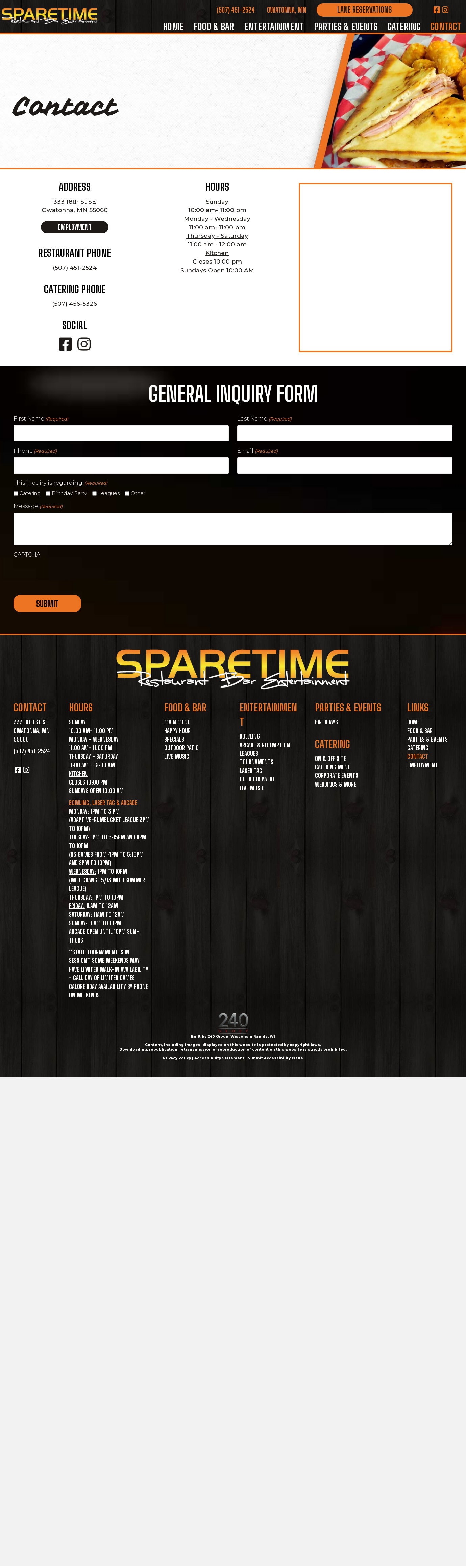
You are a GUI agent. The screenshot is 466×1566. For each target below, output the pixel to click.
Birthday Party (69, 493)
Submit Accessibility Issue (275, 1058)
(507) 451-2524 (236, 10)
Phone (35, 451)
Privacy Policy (177, 1058)
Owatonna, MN (286, 10)
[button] (365, 10)
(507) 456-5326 (74, 303)
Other (138, 493)
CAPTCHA (27, 554)
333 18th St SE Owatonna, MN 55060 (32, 731)
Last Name (264, 418)
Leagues (109, 493)
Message (38, 506)
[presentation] (65, 574)
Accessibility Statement (219, 1058)
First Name (41, 418)
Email (257, 451)
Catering (30, 493)
